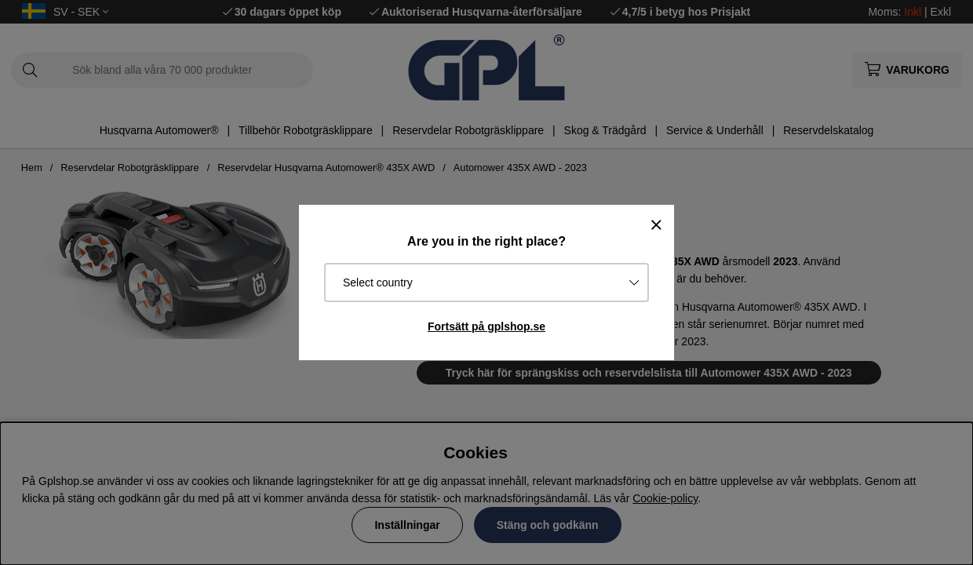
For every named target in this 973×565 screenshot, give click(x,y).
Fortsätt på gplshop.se (486, 326)
